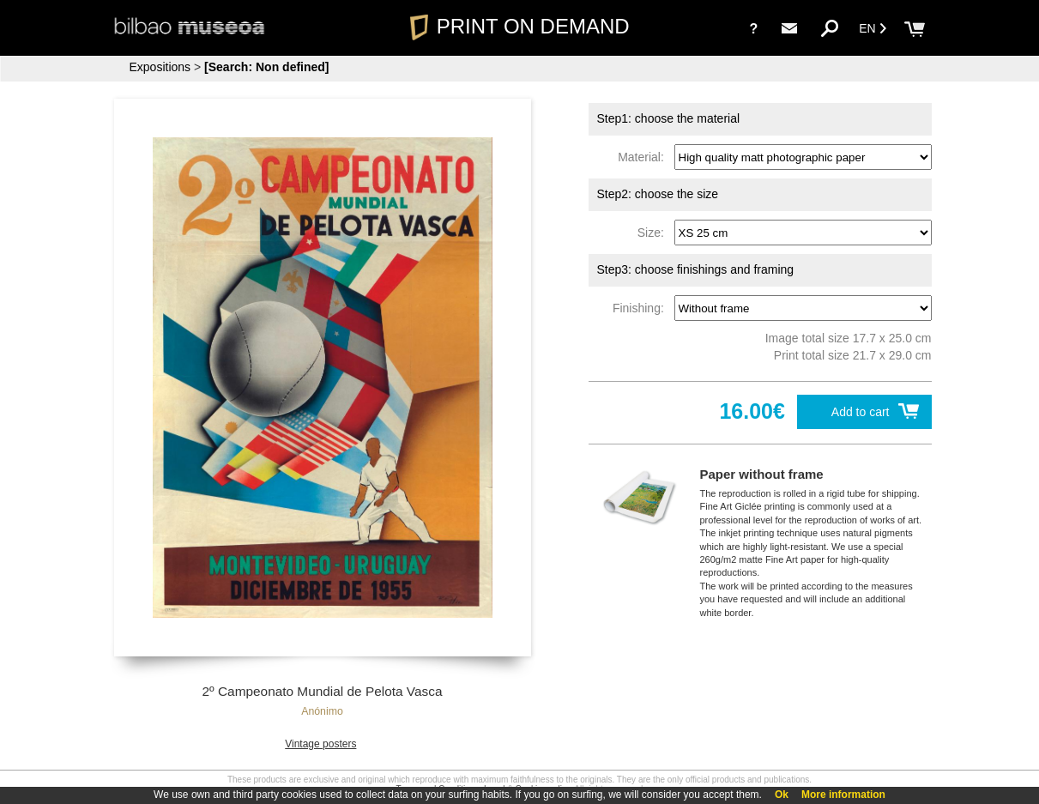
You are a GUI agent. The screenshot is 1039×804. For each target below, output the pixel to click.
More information (843, 795)
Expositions (160, 67)
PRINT (519, 26)
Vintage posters (320, 744)
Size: (654, 232)
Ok (781, 795)
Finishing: (642, 308)
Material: (644, 157)
